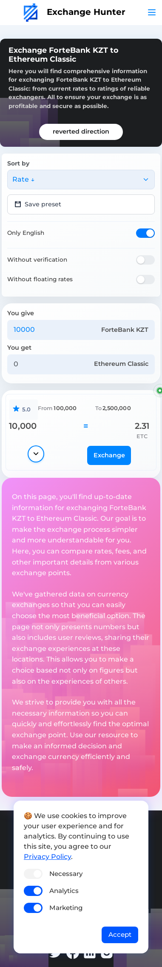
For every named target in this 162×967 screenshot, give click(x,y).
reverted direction (81, 131)
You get (19, 347)
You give (20, 313)
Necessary (65, 874)
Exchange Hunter (74, 12)
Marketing (65, 908)
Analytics (64, 891)
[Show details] (36, 453)
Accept (119, 934)
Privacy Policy (47, 857)
